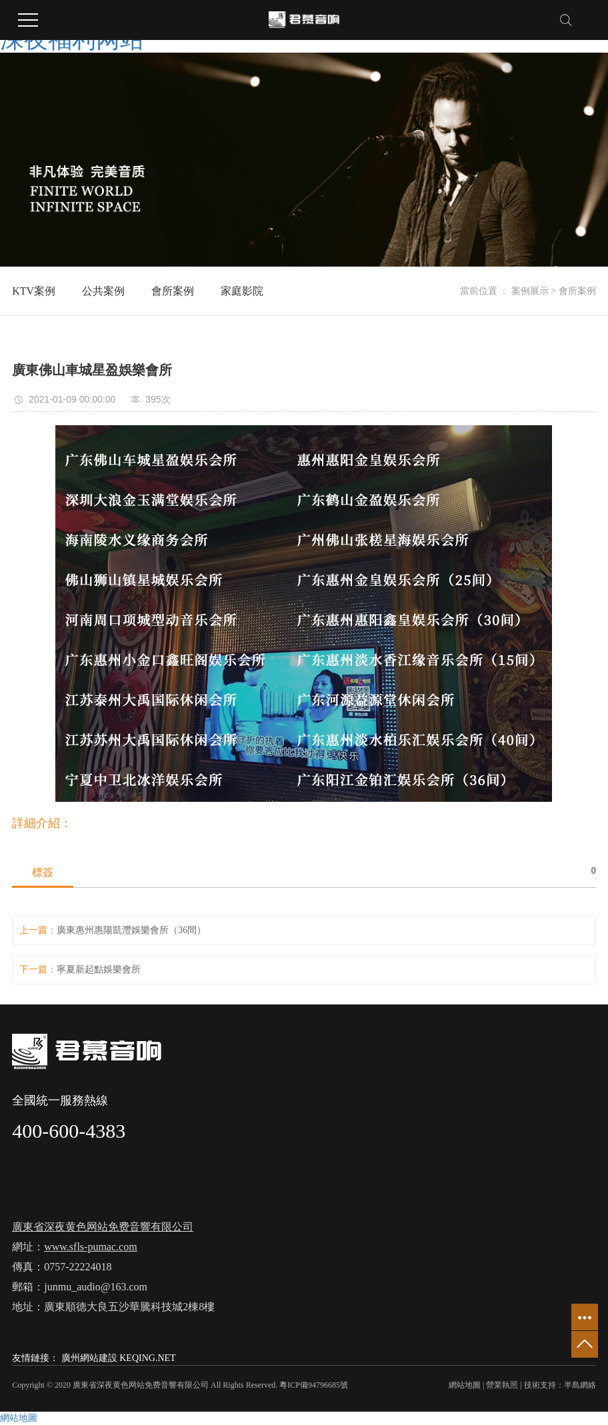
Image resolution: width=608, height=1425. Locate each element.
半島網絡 (580, 1385)
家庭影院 (242, 291)
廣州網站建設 (89, 1358)
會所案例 (172, 291)
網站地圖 (465, 1385)
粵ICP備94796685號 (313, 1385)
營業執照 (502, 1385)
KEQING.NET (147, 1358)
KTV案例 (33, 291)
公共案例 (103, 291)
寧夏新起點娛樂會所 (99, 969)
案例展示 (530, 291)
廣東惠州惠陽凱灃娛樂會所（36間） (131, 930)
